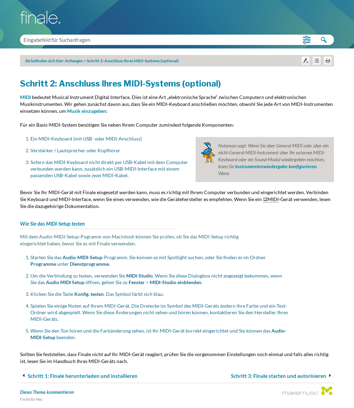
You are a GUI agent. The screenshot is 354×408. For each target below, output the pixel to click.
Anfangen (74, 60)
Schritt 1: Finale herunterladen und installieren (79, 376)
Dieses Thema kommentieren (47, 392)
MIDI (25, 97)
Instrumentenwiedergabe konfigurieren (276, 166)
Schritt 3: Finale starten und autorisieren (282, 376)
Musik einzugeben (86, 111)
